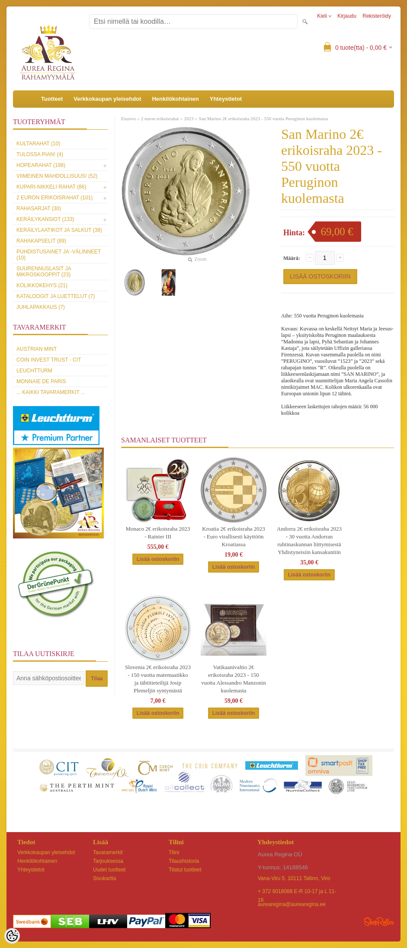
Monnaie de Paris (41, 381)
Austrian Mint (36, 349)
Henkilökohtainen (175, 99)
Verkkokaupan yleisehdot (107, 99)
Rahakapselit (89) (41, 241)
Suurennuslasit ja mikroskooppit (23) (43, 272)
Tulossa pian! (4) (39, 154)
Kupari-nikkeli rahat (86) (51, 187)
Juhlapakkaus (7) (40, 307)
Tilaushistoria (184, 861)
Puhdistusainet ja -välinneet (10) (58, 255)
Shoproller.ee (379, 921)
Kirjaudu (346, 16)
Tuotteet (52, 99)
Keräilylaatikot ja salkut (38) (59, 230)
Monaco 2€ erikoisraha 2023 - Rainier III (157, 532)
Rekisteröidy (376, 16)
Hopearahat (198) (40, 165)
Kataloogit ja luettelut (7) (55, 296)
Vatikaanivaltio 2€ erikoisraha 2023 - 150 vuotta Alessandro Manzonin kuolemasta (233, 679)
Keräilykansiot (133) (45, 219)
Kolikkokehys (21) (41, 285)
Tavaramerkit (108, 852)
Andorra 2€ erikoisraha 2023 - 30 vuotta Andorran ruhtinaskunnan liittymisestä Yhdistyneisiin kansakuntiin (309, 540)
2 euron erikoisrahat (160, 118)
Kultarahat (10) (38, 144)
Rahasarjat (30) (38, 208)
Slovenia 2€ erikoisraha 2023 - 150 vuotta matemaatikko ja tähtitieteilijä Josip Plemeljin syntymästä (158, 679)
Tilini (174, 852)
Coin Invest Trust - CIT (48, 360)
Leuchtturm (34, 371)
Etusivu (128, 118)
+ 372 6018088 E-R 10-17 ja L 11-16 (297, 892)
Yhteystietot (226, 99)
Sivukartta (104, 878)
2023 (189, 118)
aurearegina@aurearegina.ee (292, 904)
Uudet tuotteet (109, 870)
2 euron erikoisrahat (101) (54, 198)
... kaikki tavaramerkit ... (50, 392)
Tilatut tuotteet (185, 870)
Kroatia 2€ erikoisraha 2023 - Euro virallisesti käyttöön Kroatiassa (233, 536)
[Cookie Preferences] (12, 936)
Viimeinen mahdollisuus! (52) (56, 176)
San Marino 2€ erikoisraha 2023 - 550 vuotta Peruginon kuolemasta (263, 118)
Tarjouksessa (108, 861)
